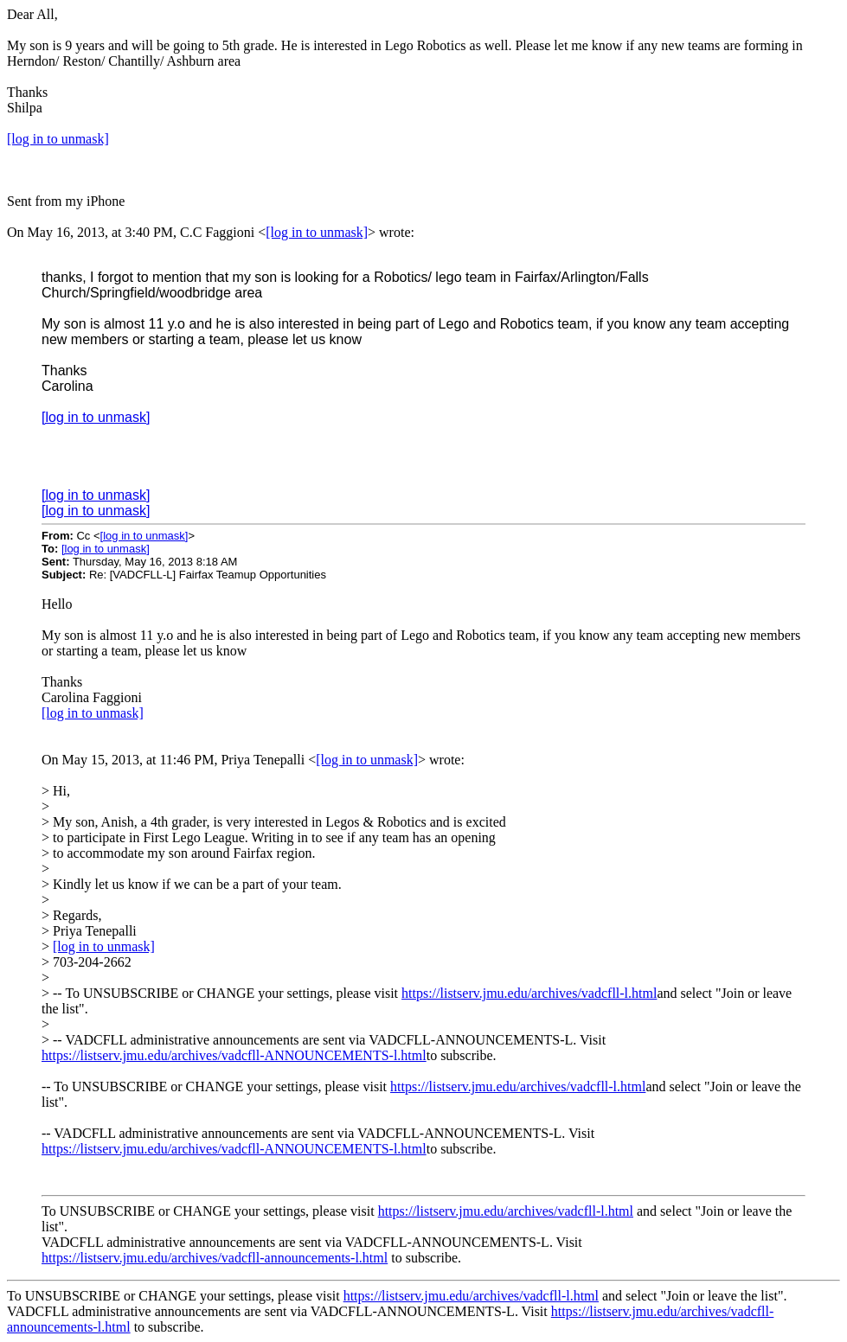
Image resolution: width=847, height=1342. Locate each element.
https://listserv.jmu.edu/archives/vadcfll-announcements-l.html (215, 1257)
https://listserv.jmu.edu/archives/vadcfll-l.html (529, 993)
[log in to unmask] (58, 138)
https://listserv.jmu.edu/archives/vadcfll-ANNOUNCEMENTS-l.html (234, 1055)
